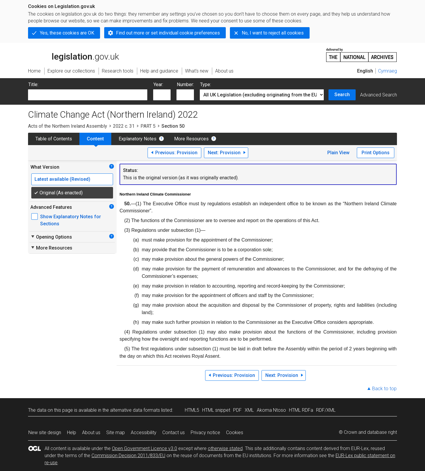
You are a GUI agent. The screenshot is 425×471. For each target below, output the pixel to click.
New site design (44, 432)
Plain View (338, 152)
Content (95, 139)
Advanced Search (378, 95)
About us (91, 432)
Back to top (384, 388)
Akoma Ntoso (271, 410)
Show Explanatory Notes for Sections (70, 220)
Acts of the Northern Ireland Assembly (67, 126)
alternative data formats (135, 410)
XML (249, 410)
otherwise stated (225, 448)
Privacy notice (205, 432)
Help (71, 432)
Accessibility (143, 432)
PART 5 (148, 126)
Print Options (376, 152)
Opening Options (51, 237)
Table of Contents (53, 139)
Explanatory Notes (137, 139)
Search (342, 94)
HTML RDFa (301, 410)
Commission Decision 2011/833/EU (128, 455)
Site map (115, 432)
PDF (237, 410)
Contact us (173, 432)
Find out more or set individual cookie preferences (168, 33)
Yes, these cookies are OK (67, 33)
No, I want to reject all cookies (273, 33)
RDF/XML (326, 410)
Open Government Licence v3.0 (144, 448)
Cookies (234, 432)
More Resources (191, 139)
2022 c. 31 (124, 126)
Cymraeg (387, 71)
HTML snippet (216, 410)
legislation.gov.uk (73, 54)
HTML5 (192, 410)
